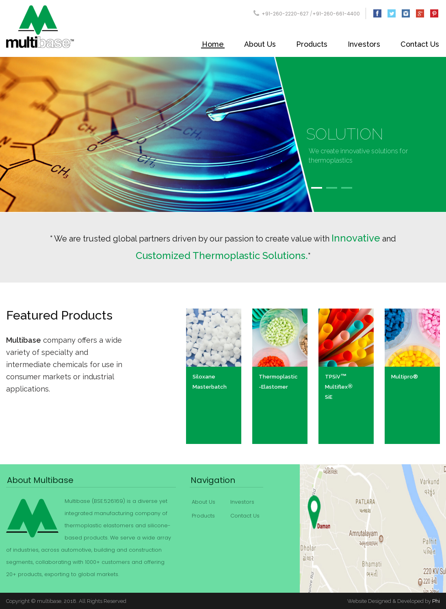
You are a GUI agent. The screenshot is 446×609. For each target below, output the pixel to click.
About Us (260, 44)
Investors (364, 44)
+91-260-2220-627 (285, 13)
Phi (436, 601)
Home (213, 44)
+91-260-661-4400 (336, 13)
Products (311, 44)
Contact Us (420, 44)
